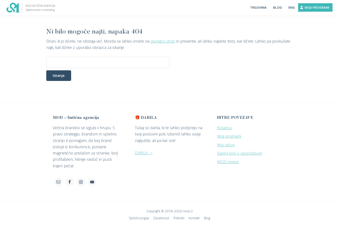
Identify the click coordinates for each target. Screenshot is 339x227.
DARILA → (144, 152)
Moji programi (229, 136)
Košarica (224, 127)
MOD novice (228, 161)
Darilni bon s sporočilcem (239, 153)
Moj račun (226, 144)
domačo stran (162, 41)
